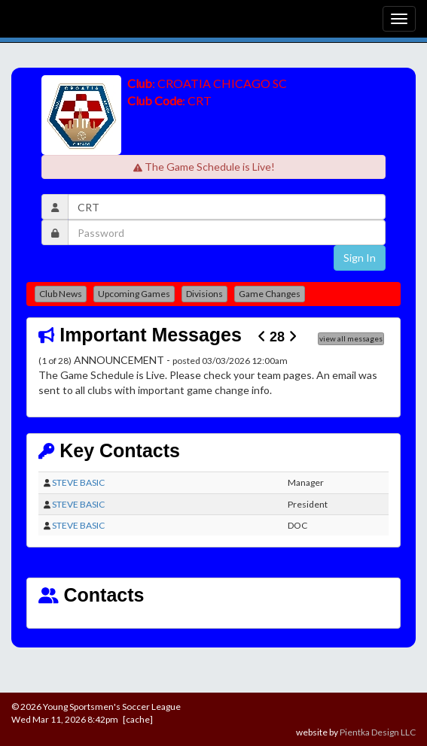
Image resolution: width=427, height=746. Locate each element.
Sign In (359, 257)
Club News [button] (60, 293)
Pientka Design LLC (378, 732)
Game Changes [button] (269, 293)
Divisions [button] (204, 293)
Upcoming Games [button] (134, 293)
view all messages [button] (351, 338)
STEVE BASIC (78, 482)
